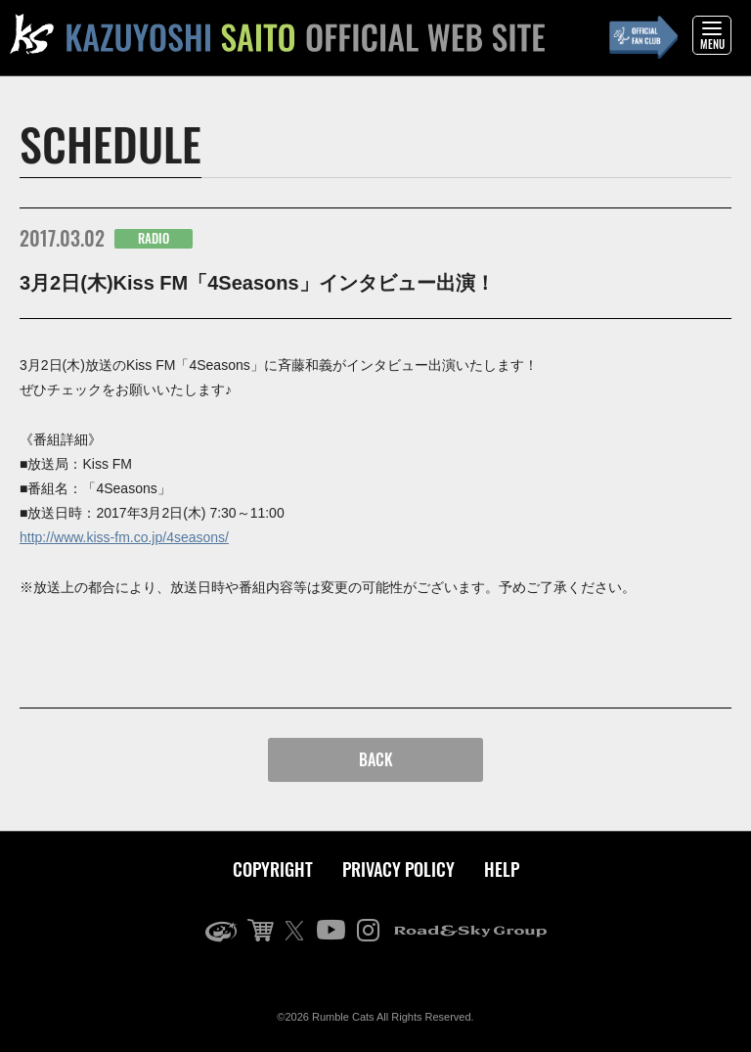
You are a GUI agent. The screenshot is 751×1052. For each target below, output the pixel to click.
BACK (376, 759)
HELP (501, 869)
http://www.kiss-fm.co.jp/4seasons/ (124, 537)
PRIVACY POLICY (398, 869)
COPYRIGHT (273, 869)
